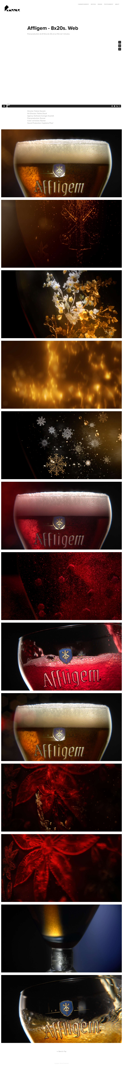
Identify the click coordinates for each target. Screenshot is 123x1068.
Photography (108, 4)
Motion (93, 4)
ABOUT (117, 4)
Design (100, 4)
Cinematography (83, 4)
